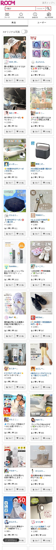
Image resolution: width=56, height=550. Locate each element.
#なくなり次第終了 (38, 527)
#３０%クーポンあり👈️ (13, 373)
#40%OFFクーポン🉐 (15, 220)
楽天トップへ (48, 3)
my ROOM (49, 15)
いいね (21, 80)
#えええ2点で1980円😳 (40, 220)
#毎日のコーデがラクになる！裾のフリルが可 (41, 374)
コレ (10, 80)
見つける (21, 15)
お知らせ (35, 15)
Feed (7, 15)
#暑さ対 (9, 222)
